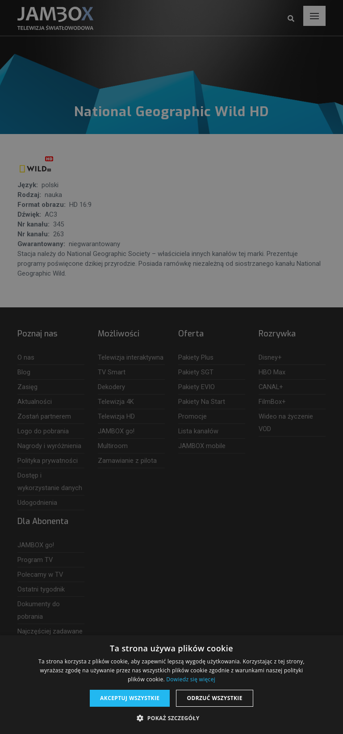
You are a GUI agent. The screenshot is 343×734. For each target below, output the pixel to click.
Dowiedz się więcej (190, 679)
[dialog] (171, 367)
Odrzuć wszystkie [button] (214, 698)
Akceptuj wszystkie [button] (129, 698)
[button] (171, 718)
